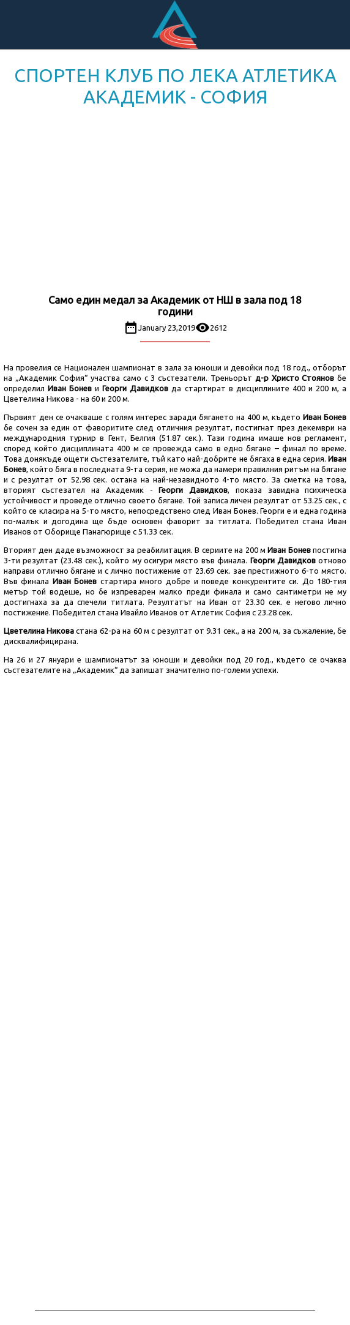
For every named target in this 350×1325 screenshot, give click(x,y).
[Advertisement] (175, 202)
